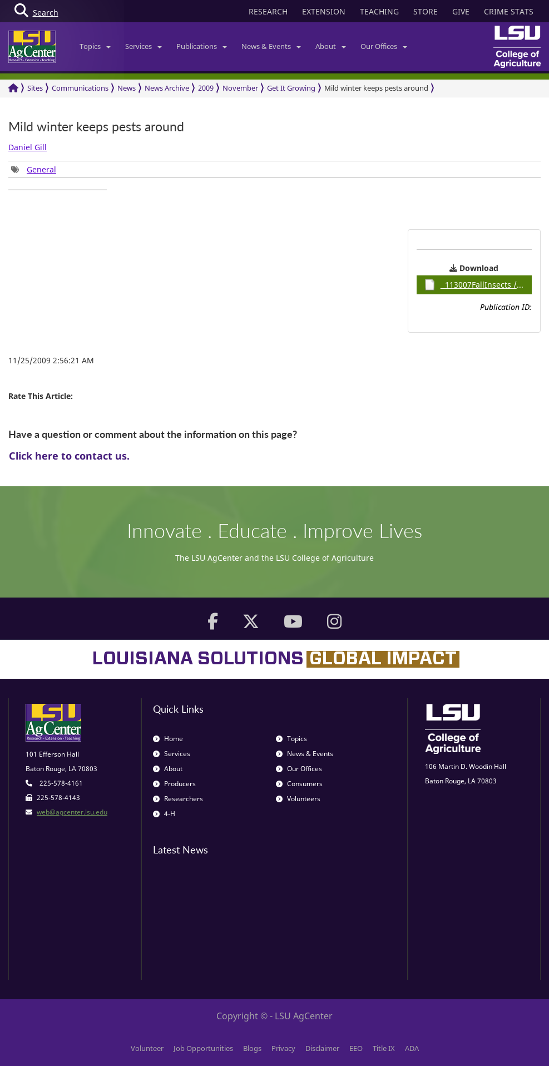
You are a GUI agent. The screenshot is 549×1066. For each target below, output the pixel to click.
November (240, 88)
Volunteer (147, 1048)
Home (168, 738)
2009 (206, 88)
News (126, 88)
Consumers (299, 783)
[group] (33, 169)
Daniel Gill (27, 147)
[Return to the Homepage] (13, 88)
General (41, 169)
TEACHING (379, 11)
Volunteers (298, 798)
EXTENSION (323, 11)
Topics (95, 46)
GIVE (460, 11)
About (330, 46)
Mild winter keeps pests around (376, 88)
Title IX (384, 1048)
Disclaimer (322, 1048)
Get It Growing (291, 88)
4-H (164, 813)
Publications (201, 46)
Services (143, 46)
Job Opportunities (203, 1048)
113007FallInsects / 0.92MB (478, 284)
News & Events (271, 46)
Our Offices (383, 46)
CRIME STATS (508, 11)
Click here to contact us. (69, 455)
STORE (425, 11)
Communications (80, 88)
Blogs (252, 1048)
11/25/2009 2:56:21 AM (51, 360)
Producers (174, 783)
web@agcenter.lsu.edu (72, 812)
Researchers (178, 798)
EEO (356, 1048)
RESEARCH (268, 11)
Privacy (283, 1048)
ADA (412, 1048)
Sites (35, 88)
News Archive (167, 88)
